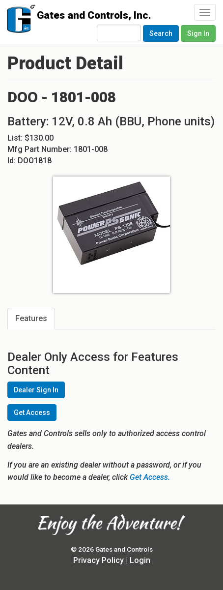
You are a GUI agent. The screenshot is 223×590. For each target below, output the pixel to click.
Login (140, 560)
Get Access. (150, 477)
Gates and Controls (18, 20)
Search (160, 33)
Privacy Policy (98, 560)
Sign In (198, 33)
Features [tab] (31, 318)
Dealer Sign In (36, 390)
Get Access (32, 412)
